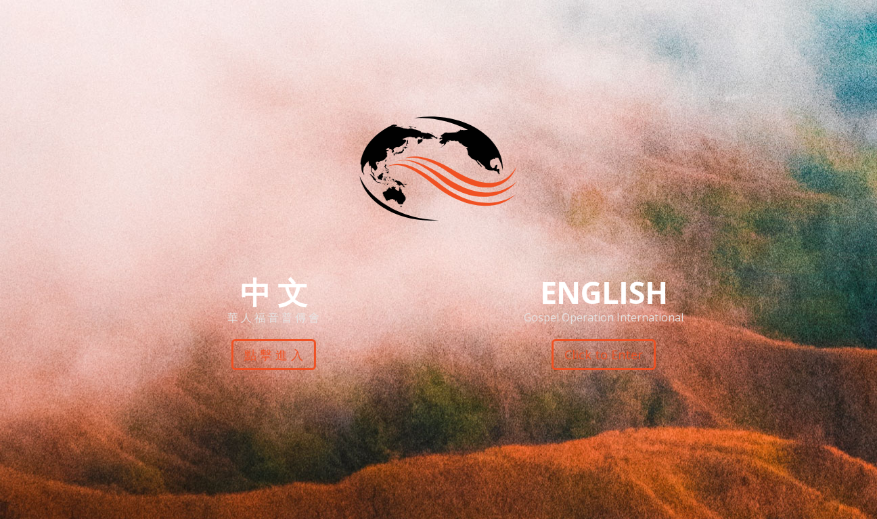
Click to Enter (603, 354)
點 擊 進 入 (273, 354)
